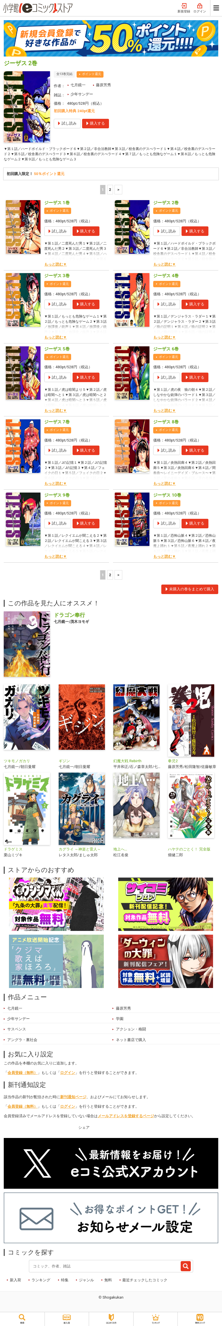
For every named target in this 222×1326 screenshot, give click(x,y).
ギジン (64, 762)
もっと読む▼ (55, 266)
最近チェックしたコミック (144, 1281)
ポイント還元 (91, 74)
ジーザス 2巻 (166, 204)
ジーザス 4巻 (166, 277)
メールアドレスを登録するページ (126, 1117)
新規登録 (183, 8)
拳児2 (172, 762)
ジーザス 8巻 (166, 423)
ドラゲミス (13, 851)
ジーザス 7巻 (57, 423)
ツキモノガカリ (17, 762)
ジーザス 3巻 (57, 277)
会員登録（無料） (23, 1074)
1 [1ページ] (103, 191)
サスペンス (16, 1031)
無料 (108, 1281)
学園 (119, 1020)
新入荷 (15, 1281)
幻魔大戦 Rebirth (127, 762)
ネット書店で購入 (131, 1041)
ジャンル (86, 1281)
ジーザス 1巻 (57, 204)
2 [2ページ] (110, 191)
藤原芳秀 (103, 85)
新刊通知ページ (73, 1098)
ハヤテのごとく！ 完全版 (189, 851)
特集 (65, 1281)
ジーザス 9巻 (57, 496)
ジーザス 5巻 (57, 350)
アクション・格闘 (131, 1031)
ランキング (41, 1281)
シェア (84, 1129)
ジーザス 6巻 (166, 350)
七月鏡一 (78, 85)
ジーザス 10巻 (167, 496)
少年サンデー (82, 94)
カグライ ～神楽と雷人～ (80, 851)
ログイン (199, 8)
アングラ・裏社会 (22, 1041)
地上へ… (120, 851)
